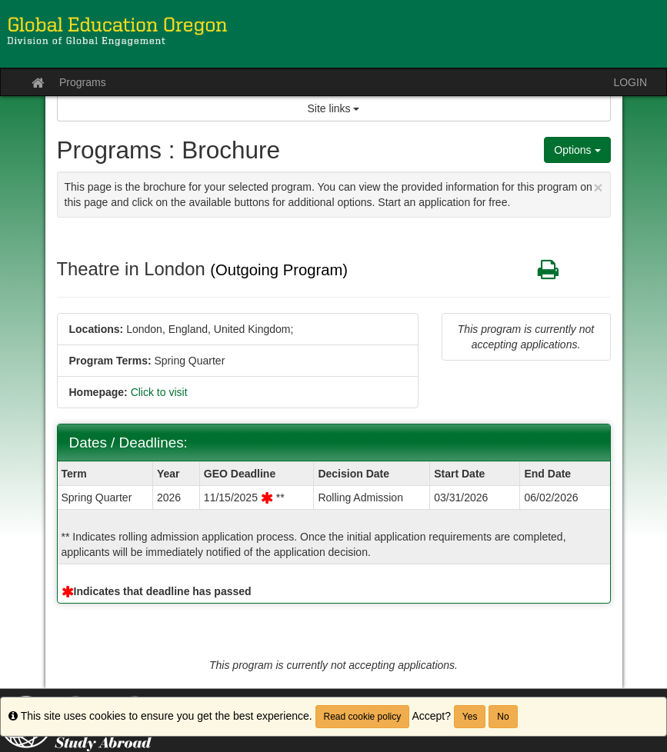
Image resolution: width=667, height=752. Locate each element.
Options (577, 150)
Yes (470, 716)
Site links (334, 108)
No (503, 716)
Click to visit (159, 392)
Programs (82, 82)
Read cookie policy (363, 716)
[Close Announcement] (597, 187)
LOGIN (630, 82)
